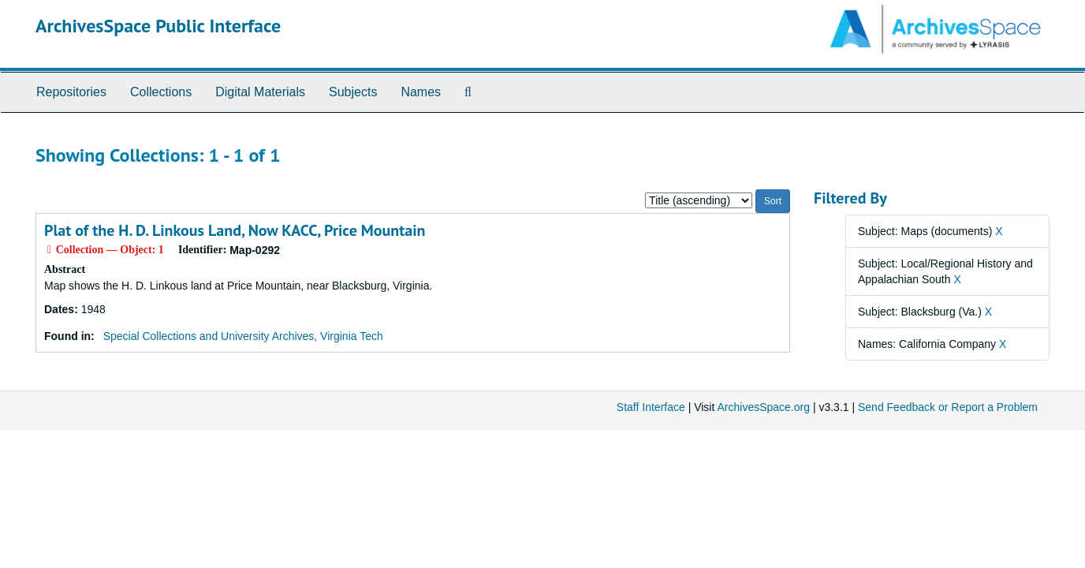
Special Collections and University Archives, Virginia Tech (243, 336)
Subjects (353, 92)
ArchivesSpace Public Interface (158, 25)
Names (421, 92)
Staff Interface (651, 407)
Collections (161, 92)
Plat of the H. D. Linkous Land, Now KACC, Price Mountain (234, 230)
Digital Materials (260, 92)
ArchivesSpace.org (763, 407)
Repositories (71, 92)
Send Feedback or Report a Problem (948, 407)
